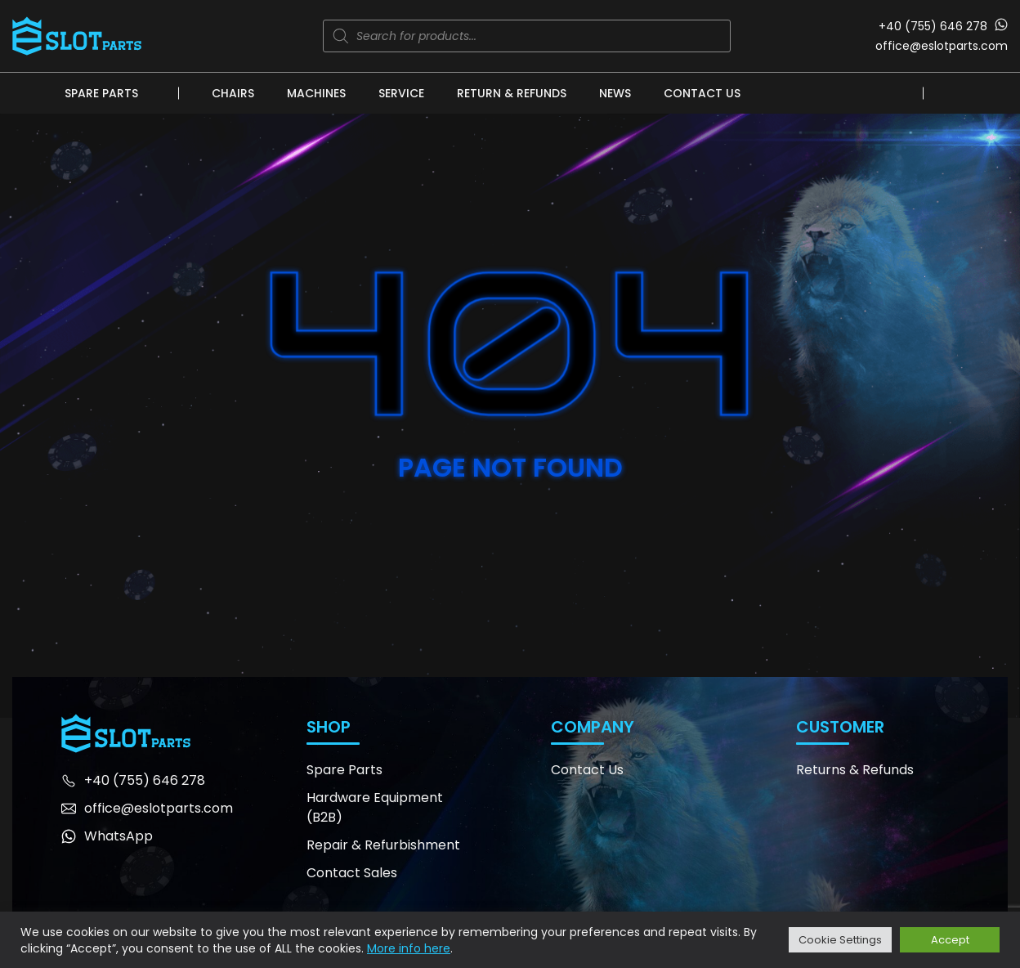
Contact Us (702, 93)
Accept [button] (950, 940)
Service (401, 93)
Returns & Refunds (855, 769)
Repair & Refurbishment (383, 845)
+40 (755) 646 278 (933, 26)
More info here (408, 948)
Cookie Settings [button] (840, 940)
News (615, 93)
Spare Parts (101, 93)
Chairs (233, 93)
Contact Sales (351, 872)
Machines (316, 93)
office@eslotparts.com (941, 46)
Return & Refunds (511, 93)
